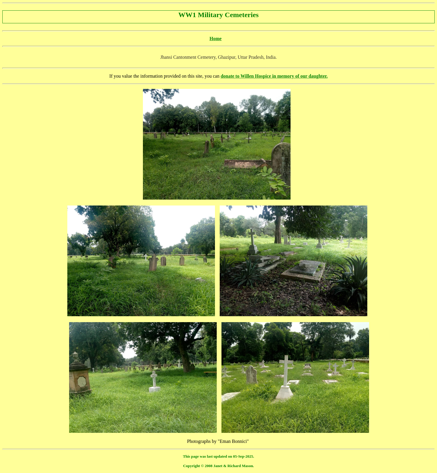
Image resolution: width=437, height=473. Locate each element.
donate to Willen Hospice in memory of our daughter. (274, 76)
